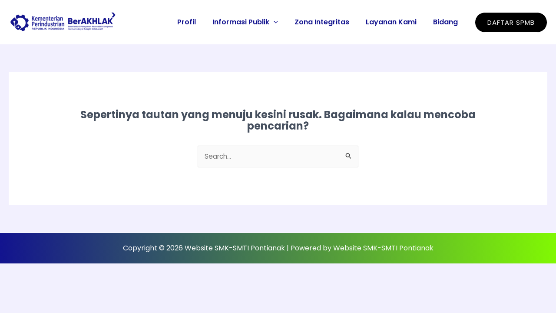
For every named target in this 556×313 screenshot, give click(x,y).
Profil (198, 22)
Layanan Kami (395, 22)
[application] (282, 22)
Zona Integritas (328, 22)
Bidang (446, 22)
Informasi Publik (254, 22)
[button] (511, 22)
